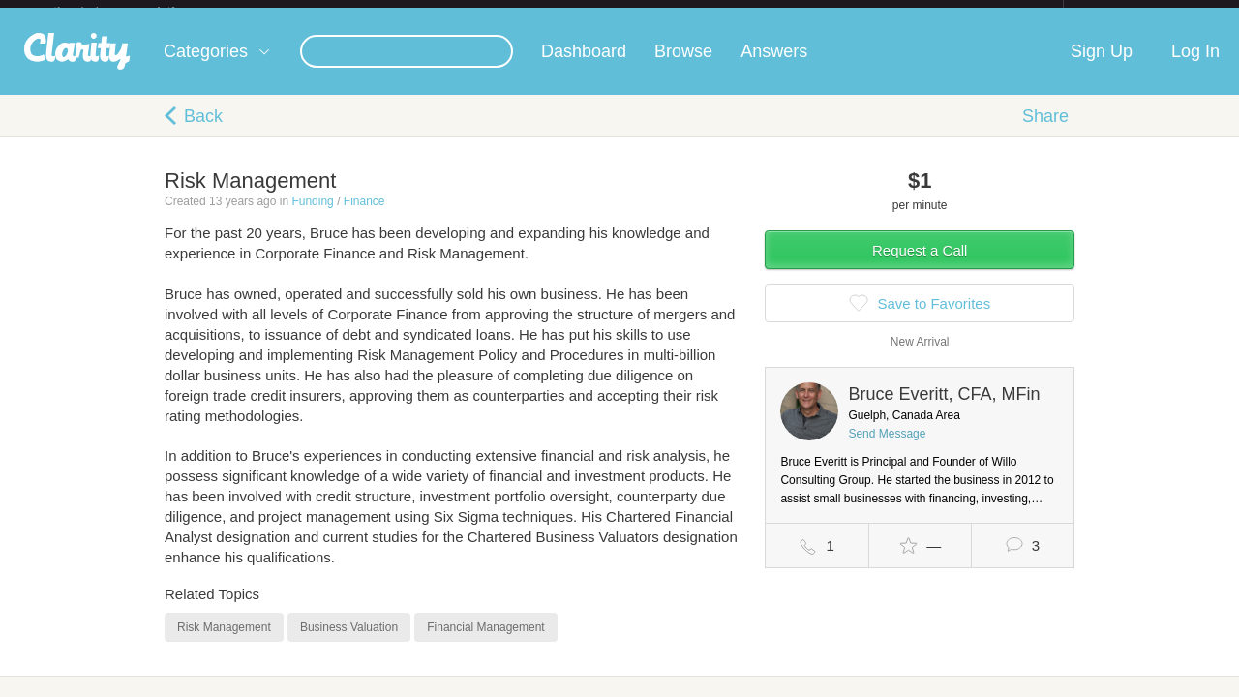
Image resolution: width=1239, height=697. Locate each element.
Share (1045, 131)
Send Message (886, 449)
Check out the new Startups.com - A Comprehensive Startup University (852, 12)
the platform (134, 11)
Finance (364, 217)
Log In (1195, 66)
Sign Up (1102, 66)
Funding (312, 217)
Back (203, 131)
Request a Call (919, 266)
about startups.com (1132, 12)
